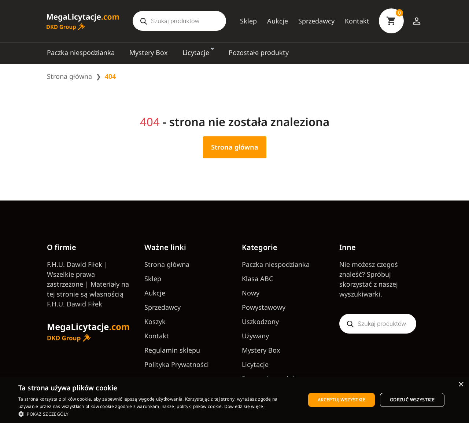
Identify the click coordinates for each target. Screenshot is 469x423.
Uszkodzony (260, 321)
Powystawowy (263, 307)
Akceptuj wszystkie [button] (341, 400)
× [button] (461, 384)
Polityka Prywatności (176, 364)
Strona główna (69, 76)
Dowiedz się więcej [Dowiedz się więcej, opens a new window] (244, 406)
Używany (255, 335)
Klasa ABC (257, 278)
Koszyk (155, 321)
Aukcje (277, 20)
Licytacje (195, 52)
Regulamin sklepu (172, 350)
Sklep (248, 20)
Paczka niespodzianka (81, 52)
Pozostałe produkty (259, 52)
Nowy (250, 292)
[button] (157, 414)
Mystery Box (148, 52)
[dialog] (234, 400)
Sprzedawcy (316, 20)
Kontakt (357, 20)
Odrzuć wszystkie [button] (412, 400)
